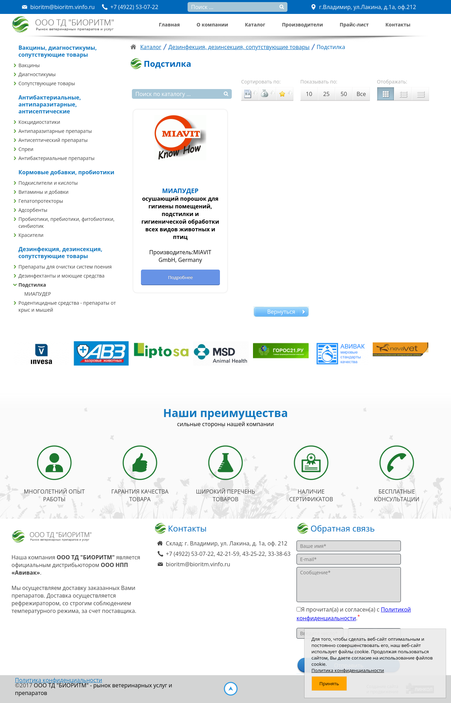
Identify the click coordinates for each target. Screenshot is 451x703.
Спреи (25, 149)
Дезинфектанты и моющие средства (61, 275)
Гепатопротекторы (40, 201)
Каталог (255, 24)
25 (326, 94)
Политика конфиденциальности (58, 680)
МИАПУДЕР (37, 293)
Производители (302, 24)
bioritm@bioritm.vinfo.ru (198, 564)
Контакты (398, 24)
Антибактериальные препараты (56, 158)
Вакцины (29, 65)
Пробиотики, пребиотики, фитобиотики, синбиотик (66, 222)
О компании (212, 24)
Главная (169, 24)
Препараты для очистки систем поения (65, 266)
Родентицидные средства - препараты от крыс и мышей (67, 306)
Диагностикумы (37, 74)
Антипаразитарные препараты (55, 131)
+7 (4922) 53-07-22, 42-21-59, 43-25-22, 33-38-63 (228, 554)
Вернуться (281, 311)
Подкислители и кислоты (48, 182)
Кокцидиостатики (39, 122)
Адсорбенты (32, 210)
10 (309, 94)
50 (344, 94)
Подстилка (32, 284)
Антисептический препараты (53, 140)
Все (361, 94)
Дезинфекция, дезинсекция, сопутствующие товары (239, 46)
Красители (30, 235)
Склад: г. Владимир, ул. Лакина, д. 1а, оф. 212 (226, 543)
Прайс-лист (354, 24)
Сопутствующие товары (46, 83)
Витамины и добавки (43, 192)
